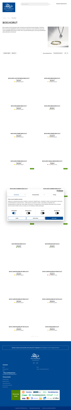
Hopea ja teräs (5, 369)
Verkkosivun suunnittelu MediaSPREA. (49, 408)
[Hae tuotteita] (49, 4)
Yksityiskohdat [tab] (35, 194)
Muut (37, 367)
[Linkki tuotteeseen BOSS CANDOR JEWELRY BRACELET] (19, 273)
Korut (9, 18)
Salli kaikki (54, 218)
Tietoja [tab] (54, 194)
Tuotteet (4, 18)
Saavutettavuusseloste (7, 385)
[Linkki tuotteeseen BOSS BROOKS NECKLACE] (52, 245)
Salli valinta (35, 218)
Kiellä (17, 218)
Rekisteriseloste (6, 381)
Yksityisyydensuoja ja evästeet (34, 408)
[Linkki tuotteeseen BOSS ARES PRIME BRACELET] (19, 135)
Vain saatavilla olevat (47, 53)
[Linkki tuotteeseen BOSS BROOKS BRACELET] (19, 245)
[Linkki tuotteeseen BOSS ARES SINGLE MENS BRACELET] (52, 162)
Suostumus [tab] (16, 194)
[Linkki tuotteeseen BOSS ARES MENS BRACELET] (52, 80)
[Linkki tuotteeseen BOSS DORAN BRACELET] (52, 328)
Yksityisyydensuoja (6, 383)
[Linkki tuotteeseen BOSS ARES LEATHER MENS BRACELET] (19, 80)
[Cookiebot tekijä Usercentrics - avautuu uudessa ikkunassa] (57, 191)
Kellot (4, 371)
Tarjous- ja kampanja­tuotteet (42, 369)
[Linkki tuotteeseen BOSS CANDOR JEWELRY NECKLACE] (52, 300)
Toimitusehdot (6, 379)
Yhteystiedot (5, 387)
